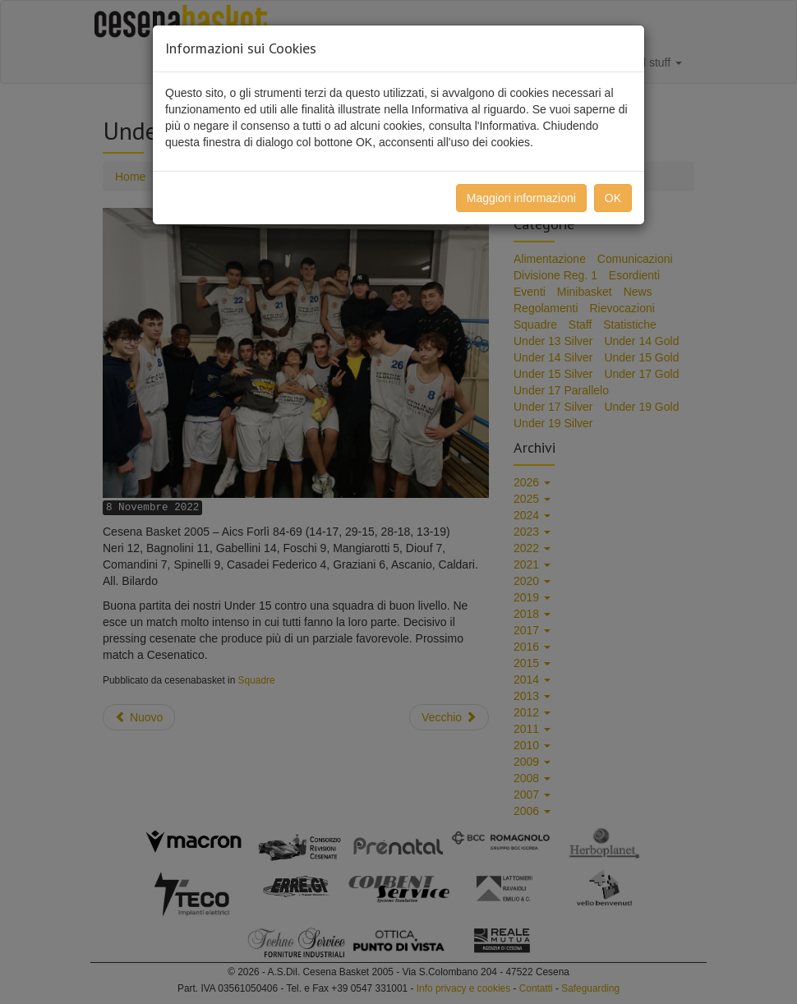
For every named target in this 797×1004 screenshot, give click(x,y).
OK (613, 198)
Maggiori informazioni (521, 198)
